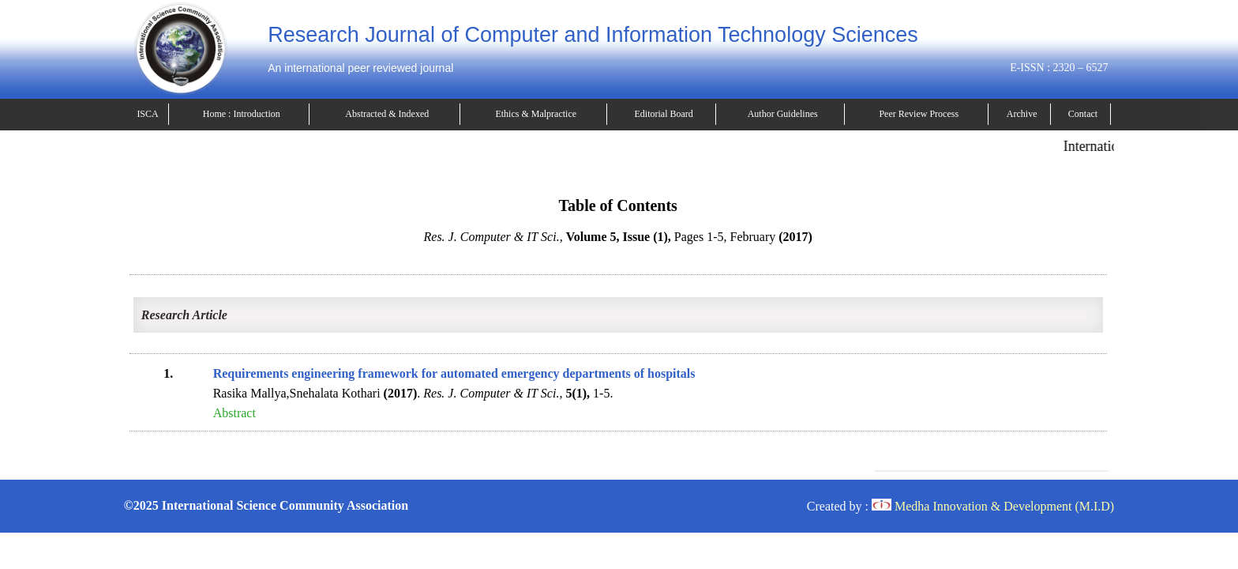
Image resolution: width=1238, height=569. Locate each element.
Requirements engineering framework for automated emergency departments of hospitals (454, 373)
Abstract (234, 413)
